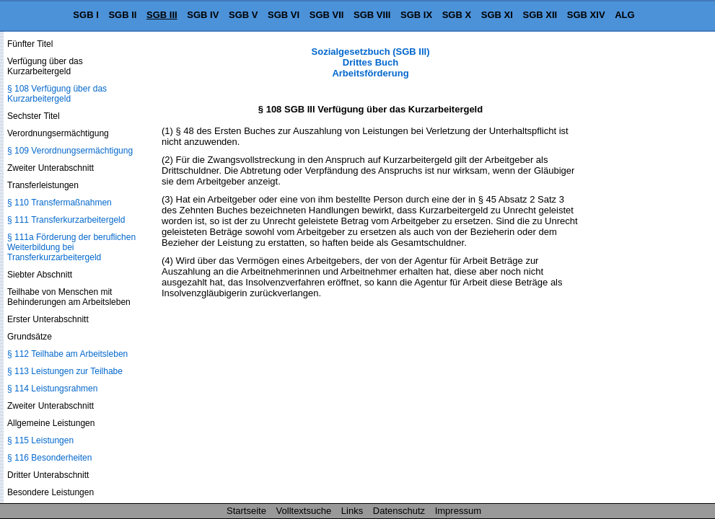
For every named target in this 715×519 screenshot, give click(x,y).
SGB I (85, 14)
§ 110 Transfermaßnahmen (59, 203)
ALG (624, 14)
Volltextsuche (304, 510)
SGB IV (203, 14)
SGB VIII (372, 14)
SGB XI (497, 14)
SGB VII (327, 14)
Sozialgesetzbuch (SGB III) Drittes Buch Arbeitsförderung (371, 62)
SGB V (243, 14)
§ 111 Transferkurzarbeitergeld (66, 220)
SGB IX (416, 14)
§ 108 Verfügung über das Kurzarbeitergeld (57, 94)
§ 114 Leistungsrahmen (52, 388)
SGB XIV (586, 14)
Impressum (458, 510)
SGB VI (283, 14)
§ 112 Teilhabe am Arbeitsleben (67, 354)
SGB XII (540, 14)
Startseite (246, 510)
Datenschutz (399, 510)
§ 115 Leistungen (40, 440)
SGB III (161, 14)
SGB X (456, 14)
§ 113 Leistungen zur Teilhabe (65, 371)
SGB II (122, 14)
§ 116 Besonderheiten (49, 458)
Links (352, 510)
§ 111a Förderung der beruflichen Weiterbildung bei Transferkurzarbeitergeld (71, 247)
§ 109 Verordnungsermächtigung (70, 151)
